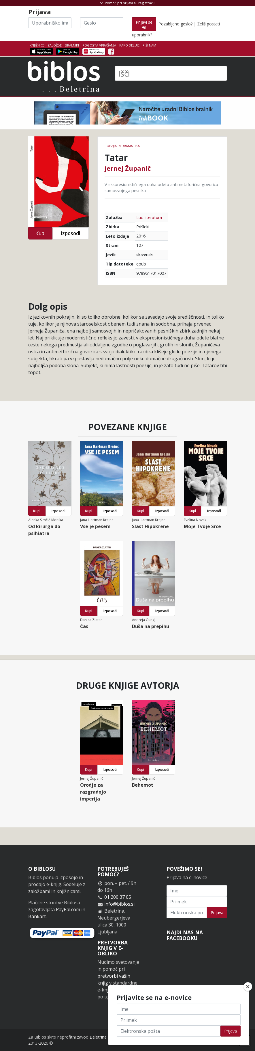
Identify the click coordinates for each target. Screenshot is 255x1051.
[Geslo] (101, 22)
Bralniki (72, 45)
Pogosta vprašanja (99, 45)
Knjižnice (37, 45)
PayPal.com (68, 909)
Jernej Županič (128, 168)
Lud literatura (149, 217)
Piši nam (149, 45)
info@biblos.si (119, 904)
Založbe (55, 45)
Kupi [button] (40, 233)
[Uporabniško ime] (49, 22)
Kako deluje (129, 45)
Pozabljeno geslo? (175, 24)
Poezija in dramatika (122, 146)
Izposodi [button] (70, 233)
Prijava (217, 912)
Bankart (37, 916)
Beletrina (98, 1037)
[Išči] (171, 73)
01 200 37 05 (117, 897)
